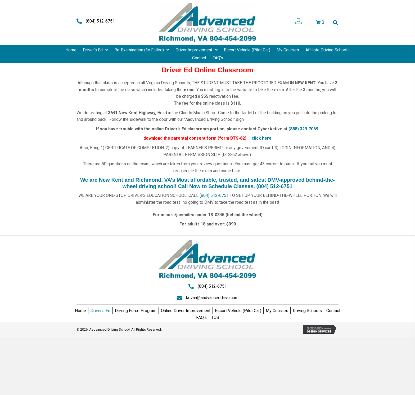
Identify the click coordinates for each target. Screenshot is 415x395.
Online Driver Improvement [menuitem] (185, 310)
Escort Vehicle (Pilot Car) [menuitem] (238, 310)
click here (262, 138)
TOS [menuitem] (215, 317)
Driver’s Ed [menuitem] (100, 310)
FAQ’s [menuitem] (201, 317)
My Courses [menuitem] (277, 310)
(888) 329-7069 (303, 128)
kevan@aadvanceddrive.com (212, 297)
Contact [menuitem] (333, 310)
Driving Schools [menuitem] (307, 310)
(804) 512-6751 (100, 21)
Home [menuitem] (80, 310)
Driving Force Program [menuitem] (135, 310)
